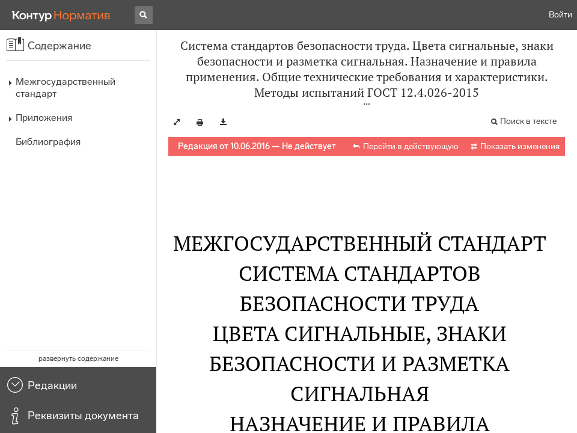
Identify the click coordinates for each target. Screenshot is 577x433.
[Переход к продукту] (61, 15)
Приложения (44, 117)
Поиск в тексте (528, 121)
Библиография (48, 141)
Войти (560, 15)
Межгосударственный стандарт (65, 87)
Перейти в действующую (411, 146)
